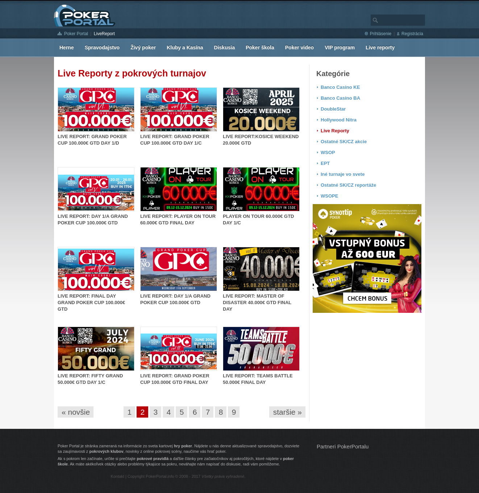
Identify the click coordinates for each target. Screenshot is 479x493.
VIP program (340, 47)
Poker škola (260, 47)
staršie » (287, 412)
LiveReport (104, 33)
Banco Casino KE (340, 87)
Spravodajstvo (102, 47)
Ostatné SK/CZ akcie (344, 141)
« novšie (76, 412)
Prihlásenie (380, 33)
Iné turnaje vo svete (343, 174)
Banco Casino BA (340, 98)
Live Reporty (335, 130)
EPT (325, 163)
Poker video (299, 47)
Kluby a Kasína (185, 47)
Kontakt (117, 476)
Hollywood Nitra (339, 120)
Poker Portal (76, 33)
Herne (66, 47)
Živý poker (143, 47)
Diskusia (224, 47)
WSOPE (329, 196)
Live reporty (380, 47)
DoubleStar (333, 109)
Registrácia (412, 33)
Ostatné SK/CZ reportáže (348, 185)
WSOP (328, 152)
